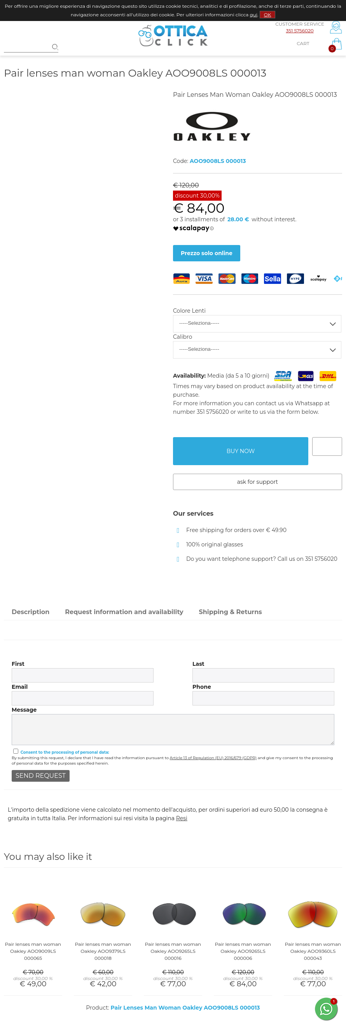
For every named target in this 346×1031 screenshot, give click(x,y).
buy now (241, 451)
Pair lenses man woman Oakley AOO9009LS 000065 (33, 951)
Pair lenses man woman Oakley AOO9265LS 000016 (173, 951)
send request (41, 775)
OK (267, 15)
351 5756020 (299, 30)
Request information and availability (124, 612)
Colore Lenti (189, 310)
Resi (181, 818)
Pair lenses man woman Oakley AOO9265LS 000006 (243, 951)
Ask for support (257, 481)
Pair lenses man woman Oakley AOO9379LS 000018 (103, 951)
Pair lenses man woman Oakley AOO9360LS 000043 (313, 951)
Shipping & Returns (230, 612)
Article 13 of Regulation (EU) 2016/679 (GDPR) (213, 757)
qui (253, 15)
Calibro (182, 336)
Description (30, 612)
